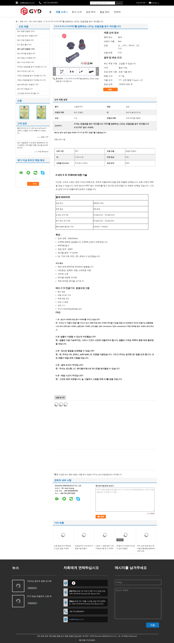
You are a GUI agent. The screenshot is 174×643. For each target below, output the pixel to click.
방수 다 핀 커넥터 (24, 62)
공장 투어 (91, 11)
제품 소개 (60, 11)
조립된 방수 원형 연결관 (68, 474)
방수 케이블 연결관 (24, 53)
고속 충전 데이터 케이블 (26, 93)
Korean (155, 3)
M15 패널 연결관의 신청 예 (39, 596)
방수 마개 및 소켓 (24, 71)
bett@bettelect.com (27, 3)
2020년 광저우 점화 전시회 (39, 581)
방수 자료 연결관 (23, 40)
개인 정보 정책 (42, 636)
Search (119, 3)
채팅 (112, 89)
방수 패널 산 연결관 (24, 58)
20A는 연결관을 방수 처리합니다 (29, 80)
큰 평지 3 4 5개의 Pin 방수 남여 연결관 (125, 547)
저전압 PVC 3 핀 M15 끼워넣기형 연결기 (84, 547)
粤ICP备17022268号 (87, 640)
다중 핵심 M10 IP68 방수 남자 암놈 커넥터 (62, 547)
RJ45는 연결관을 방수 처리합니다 (30, 67)
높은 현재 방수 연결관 (25, 84)
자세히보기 (32, 588)
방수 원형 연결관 (23, 31)
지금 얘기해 (140, 3)
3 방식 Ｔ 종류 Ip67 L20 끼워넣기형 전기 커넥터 (105, 547)
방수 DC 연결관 (23, 89)
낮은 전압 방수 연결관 (25, 36)
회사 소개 (77, 11)
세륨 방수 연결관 (85, 474)
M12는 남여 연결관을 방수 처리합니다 (107, 474)
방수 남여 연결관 (35, 21)
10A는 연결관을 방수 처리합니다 (29, 76)
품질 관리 (105, 11)
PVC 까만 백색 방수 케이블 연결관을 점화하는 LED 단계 (146, 548)
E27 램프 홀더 (22, 44)
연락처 (117, 11)
